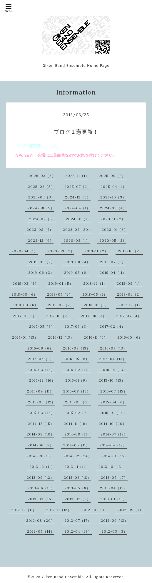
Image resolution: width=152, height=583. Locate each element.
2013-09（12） (40, 477)
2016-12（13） (61, 337)
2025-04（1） (113, 186)
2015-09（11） (40, 391)
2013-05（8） (77, 488)
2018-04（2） (130, 294)
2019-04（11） (113, 272)
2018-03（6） (25, 305)
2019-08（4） (77, 262)
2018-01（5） (96, 305)
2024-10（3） (113, 197)
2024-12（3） (78, 197)
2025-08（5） (41, 186)
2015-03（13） (41, 412)
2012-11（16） (58, 510)
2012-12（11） (23, 510)
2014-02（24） (78, 456)
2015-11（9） (77, 380)
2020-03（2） (60, 251)
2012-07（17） (77, 520)
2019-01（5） (60, 283)
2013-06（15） (41, 488)
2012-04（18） (78, 531)
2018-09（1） (129, 283)
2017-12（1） (130, 305)
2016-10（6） (129, 337)
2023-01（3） (115, 229)
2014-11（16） (76, 423)
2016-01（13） (114, 369)
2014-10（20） (112, 423)
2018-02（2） (61, 305)
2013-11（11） (76, 466)
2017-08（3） (93, 316)
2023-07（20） (77, 229)
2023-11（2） (113, 219)
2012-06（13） (114, 520)
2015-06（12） (41, 402)
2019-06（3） (41, 272)
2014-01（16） (114, 456)
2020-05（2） (112, 240)
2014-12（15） (41, 423)
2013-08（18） (77, 477)
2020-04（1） (24, 251)
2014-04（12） (113, 445)
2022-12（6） (41, 240)
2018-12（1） (95, 283)
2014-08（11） (77, 434)
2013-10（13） (111, 466)
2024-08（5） (41, 208)
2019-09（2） (42, 262)
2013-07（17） (114, 477)
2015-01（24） (113, 412)
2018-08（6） (24, 294)
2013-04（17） (113, 488)
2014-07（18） (114, 434)
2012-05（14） (40, 531)
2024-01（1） (78, 219)
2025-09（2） (112, 175)
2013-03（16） (41, 499)
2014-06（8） (41, 445)
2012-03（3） (114, 531)
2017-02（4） (112, 326)
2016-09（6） (40, 348)
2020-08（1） (77, 240)
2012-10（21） (94, 510)
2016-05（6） (76, 359)
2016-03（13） (41, 369)
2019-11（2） (96, 251)
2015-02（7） (77, 412)
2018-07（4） (60, 294)
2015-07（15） (113, 391)
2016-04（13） (112, 359)
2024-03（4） (113, 208)
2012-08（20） (40, 520)
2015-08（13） (77, 391)
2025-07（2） (77, 186)
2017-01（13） (25, 337)
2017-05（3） (42, 326)
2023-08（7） (40, 229)
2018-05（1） (94, 294)
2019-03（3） (26, 283)
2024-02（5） (42, 219)
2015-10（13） (112, 380)
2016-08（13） (76, 348)
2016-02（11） (77, 369)
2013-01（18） (113, 499)
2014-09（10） (40, 434)
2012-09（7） (130, 510)
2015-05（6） (78, 402)
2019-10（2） (130, 251)
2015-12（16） (42, 380)
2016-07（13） (113, 348)
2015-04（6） (113, 402)
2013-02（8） (78, 499)
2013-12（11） (42, 466)
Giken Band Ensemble (63, 576)
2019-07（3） (113, 262)
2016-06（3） (41, 359)
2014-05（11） (76, 445)
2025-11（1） (77, 175)
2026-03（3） (42, 175)
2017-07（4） (128, 316)
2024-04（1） (77, 208)
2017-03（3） (77, 326)
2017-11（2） (24, 316)
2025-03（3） (41, 197)
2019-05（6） (77, 272)
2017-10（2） (58, 316)
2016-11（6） (96, 337)
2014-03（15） (40, 456)
